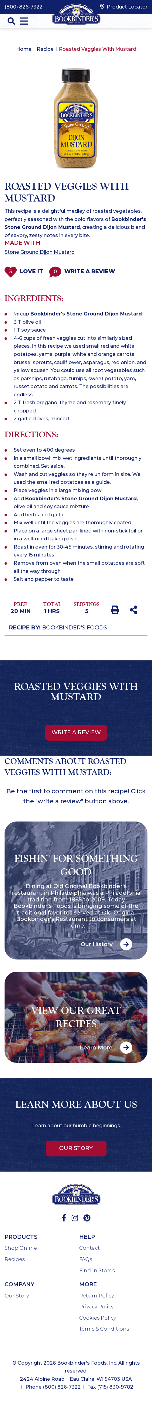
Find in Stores (97, 1270)
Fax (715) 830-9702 (110, 1387)
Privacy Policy (96, 1307)
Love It (24, 272)
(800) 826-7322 (23, 7)
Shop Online (21, 1248)
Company (19, 1284)
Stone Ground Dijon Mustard (40, 252)
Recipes (15, 1259)
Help (87, 1237)
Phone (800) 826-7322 (53, 1387)
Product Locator (123, 7)
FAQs (85, 1259)
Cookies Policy (97, 1318)
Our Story (76, 1148)
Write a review (76, 732)
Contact (89, 1248)
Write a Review (82, 272)
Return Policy (96, 1296)
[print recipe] (116, 611)
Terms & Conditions (104, 1329)
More (88, 1284)
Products (21, 1237)
